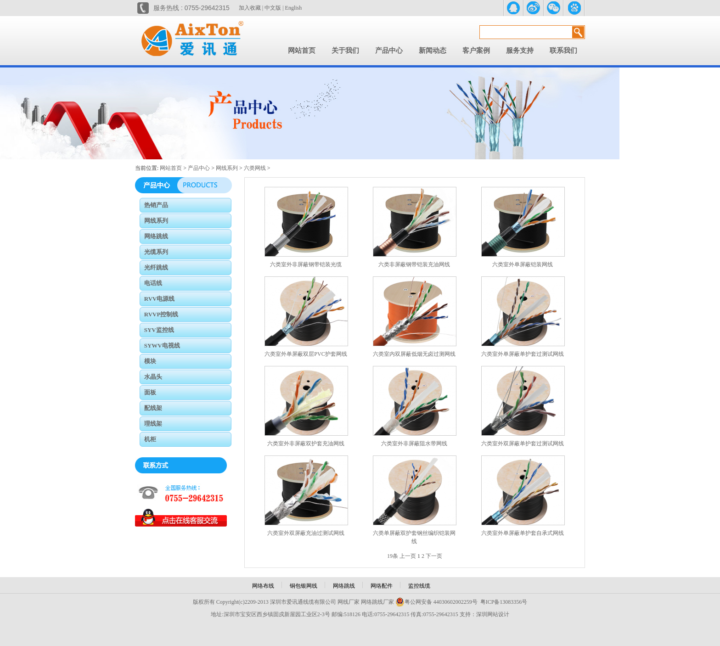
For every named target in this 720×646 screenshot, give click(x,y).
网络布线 (263, 586)
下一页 (434, 556)
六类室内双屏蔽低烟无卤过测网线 (414, 354)
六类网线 (255, 168)
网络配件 (382, 586)
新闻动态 (432, 50)
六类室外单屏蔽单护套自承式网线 (522, 533)
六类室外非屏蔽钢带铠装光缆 (306, 264)
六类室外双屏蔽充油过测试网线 (305, 533)
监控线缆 (419, 586)
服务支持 (520, 50)
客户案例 (476, 50)
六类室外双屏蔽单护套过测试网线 (522, 443)
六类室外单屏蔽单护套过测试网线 (522, 354)
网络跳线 (344, 586)
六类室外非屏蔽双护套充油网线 (305, 443)
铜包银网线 (303, 586)
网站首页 (301, 50)
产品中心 (389, 50)
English (293, 8)
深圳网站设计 (492, 614)
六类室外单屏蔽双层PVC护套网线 (305, 354)
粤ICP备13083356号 (504, 602)
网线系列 (227, 168)
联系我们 (563, 50)
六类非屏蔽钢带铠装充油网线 (414, 264)
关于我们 (345, 50)
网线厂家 (349, 602)
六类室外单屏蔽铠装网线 (522, 264)
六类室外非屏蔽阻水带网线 (414, 443)
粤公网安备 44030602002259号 (436, 602)
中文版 (272, 8)
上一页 (407, 556)
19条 (392, 556)
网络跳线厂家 (377, 602)
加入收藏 (250, 8)
